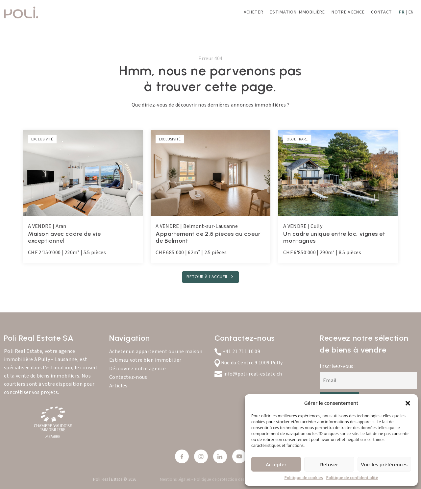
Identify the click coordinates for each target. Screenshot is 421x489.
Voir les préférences (384, 464)
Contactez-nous (128, 377)
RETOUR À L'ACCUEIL (207, 277)
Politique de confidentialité (352, 477)
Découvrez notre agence (137, 368)
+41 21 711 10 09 (237, 351)
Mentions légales (175, 479)
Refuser (329, 464)
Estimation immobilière (297, 12)
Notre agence (348, 12)
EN (411, 12)
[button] (408, 403)
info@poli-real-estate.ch (248, 374)
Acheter (253, 12)
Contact (381, 12)
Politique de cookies (304, 477)
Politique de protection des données (227, 479)
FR (402, 12)
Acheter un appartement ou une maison (156, 351)
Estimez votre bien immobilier (145, 360)
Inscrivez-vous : (338, 366)
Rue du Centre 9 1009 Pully (248, 362)
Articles (118, 385)
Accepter (276, 464)
